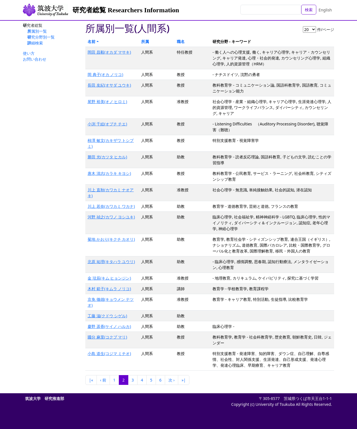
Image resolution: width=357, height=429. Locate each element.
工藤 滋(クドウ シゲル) (107, 315)
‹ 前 (103, 380)
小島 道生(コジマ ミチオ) (109, 353)
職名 (181, 41)
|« (91, 380)
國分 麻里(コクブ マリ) (107, 337)
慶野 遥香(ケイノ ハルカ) (109, 326)
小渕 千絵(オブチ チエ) (107, 124)
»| (184, 380)
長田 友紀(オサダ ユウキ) (109, 85)
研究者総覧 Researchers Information (126, 10)
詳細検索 (35, 43)
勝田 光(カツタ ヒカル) (107, 156)
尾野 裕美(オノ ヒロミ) (107, 101)
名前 (91, 41)
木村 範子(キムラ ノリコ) (109, 288)
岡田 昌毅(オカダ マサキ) (109, 52)
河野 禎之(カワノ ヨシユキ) (111, 217)
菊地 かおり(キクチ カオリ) (111, 239)
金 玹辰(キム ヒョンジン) (109, 278)
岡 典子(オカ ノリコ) (105, 74)
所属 (145, 41)
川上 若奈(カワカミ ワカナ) (111, 206)
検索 (309, 9)
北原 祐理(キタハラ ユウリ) (111, 261)
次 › (171, 380)
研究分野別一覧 (41, 37)
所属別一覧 (37, 31)
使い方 (29, 53)
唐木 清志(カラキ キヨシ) (109, 173)
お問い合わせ (34, 59)
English (325, 10)
